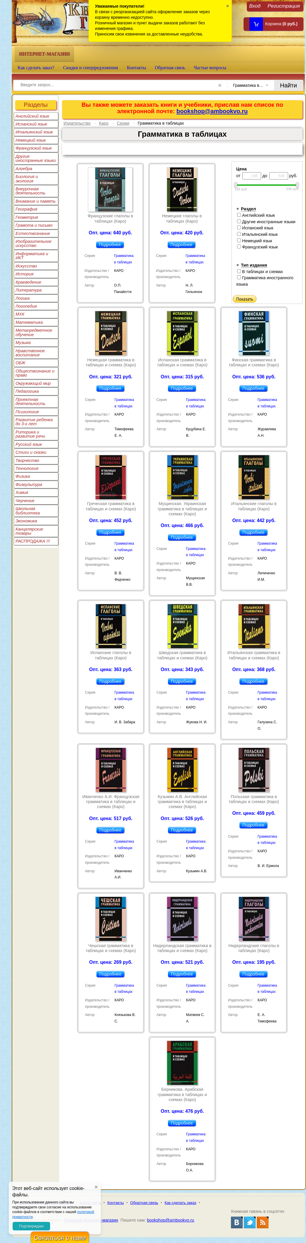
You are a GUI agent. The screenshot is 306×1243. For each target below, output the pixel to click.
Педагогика (27, 391)
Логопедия (26, 306)
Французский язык (34, 148)
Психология (27, 411)
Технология (27, 468)
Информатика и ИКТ (32, 255)
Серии (123, 123)
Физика (23, 476)
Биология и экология (27, 178)
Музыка (23, 342)
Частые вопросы (210, 67)
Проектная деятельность (30, 401)
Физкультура (29, 484)
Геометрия (27, 217)
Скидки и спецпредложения (90, 67)
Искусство (26, 266)
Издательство (77, 123)
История (24, 274)
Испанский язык (31, 124)
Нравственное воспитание (30, 352)
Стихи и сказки (31, 452)
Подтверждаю (31, 1226)
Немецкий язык (31, 140)
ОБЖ (20, 362)
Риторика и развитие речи (30, 434)
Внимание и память (36, 201)
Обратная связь (170, 67)
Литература (29, 290)
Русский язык (29, 444)
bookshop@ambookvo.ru (212, 111)
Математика (29, 322)
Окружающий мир (33, 383)
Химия (22, 492)
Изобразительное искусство (34, 243)
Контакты (136, 67)
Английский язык (32, 116)
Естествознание (33, 233)
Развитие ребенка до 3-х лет (34, 421)
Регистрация (284, 6)
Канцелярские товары (29, 531)
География (26, 209)
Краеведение (28, 282)
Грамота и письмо (34, 225)
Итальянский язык (34, 132)
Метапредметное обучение (34, 332)
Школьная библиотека (28, 510)
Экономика (26, 521)
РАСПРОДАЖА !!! (33, 541)
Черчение (25, 500)
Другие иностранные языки (36, 158)
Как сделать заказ (180, 1202)
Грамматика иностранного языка (264, 281)
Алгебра (24, 168)
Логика (23, 298)
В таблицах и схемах (260, 271)
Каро (104, 123)
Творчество (27, 460)
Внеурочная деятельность (30, 191)
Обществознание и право (35, 373)
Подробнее (110, 244)
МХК (20, 314)
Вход (255, 6)
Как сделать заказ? (36, 67)
